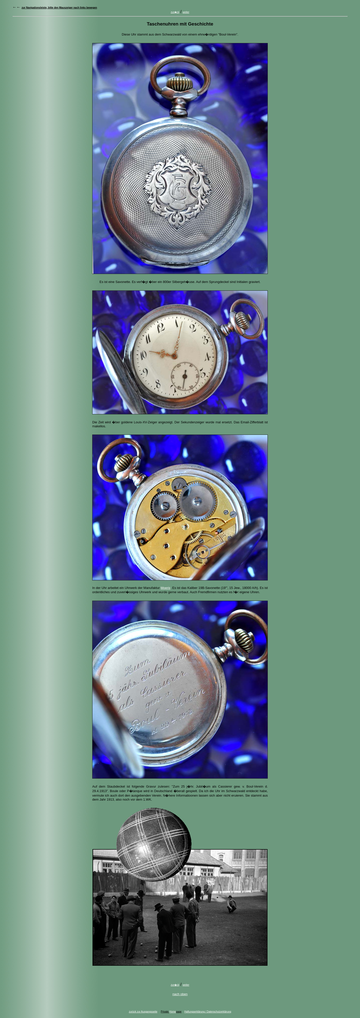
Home (172, 1011)
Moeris (165, 588)
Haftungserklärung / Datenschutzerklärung (207, 1011)
